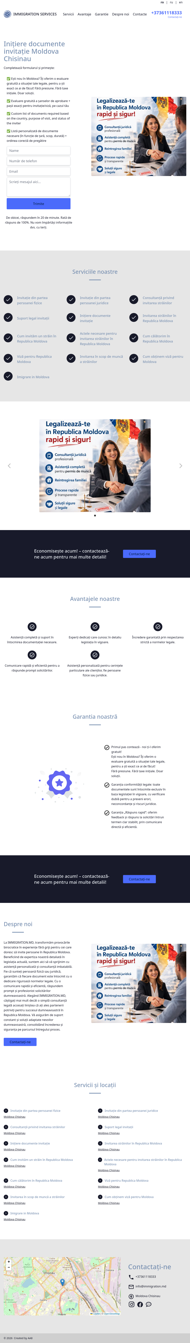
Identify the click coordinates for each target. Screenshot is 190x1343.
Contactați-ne (139, 554)
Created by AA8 (23, 1338)
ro (162, 2)
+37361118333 (146, 1277)
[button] (62, 1282)
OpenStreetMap (112, 1314)
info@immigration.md (151, 1286)
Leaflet (95, 1314)
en (181, 2)
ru (171, 2)
